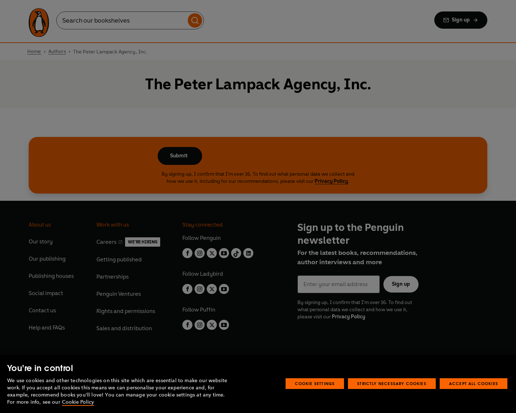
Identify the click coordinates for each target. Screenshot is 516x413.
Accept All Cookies (473, 383)
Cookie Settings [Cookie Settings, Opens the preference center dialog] (315, 383)
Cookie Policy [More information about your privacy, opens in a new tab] (78, 402)
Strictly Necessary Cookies (391, 383)
